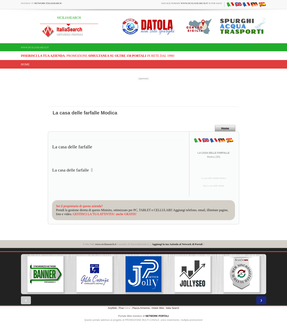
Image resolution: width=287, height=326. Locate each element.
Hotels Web (158, 308)
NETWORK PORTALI (157, 316)
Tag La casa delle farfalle (213, 186)
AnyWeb (112, 308)
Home (25, 64)
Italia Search (172, 308)
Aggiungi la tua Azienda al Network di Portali (177, 244)
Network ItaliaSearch (48, 3)
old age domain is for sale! (191, 3)
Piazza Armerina (141, 308)
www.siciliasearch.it (35, 47)
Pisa (121, 308)
